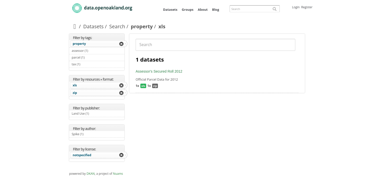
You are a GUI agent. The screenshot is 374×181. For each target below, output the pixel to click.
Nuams (118, 173)
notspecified (82, 155)
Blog (215, 9)
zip (75, 93)
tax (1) (86, 64)
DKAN (90, 173)
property (142, 26)
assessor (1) (94, 51)
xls (75, 85)
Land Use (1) (95, 113)
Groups (188, 9)
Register (306, 7)
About (203, 9)
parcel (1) (90, 57)
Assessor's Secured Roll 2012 (159, 71)
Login (296, 7)
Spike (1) (89, 134)
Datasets (170, 9)
